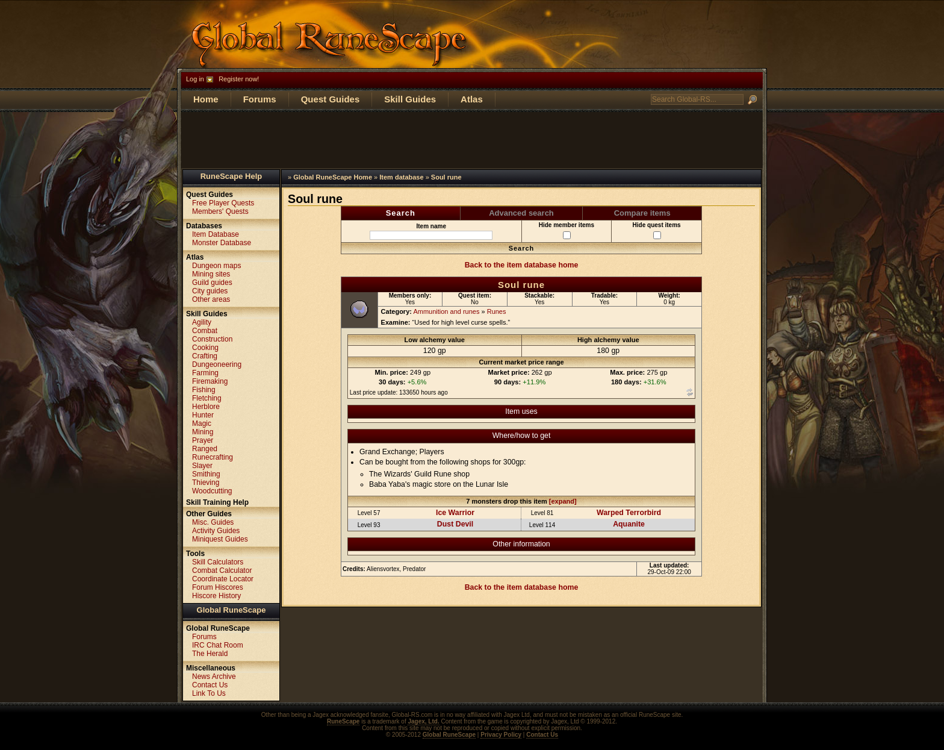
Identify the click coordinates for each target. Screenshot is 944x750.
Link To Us (209, 693)
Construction (212, 339)
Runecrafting (212, 457)
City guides (210, 291)
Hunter (203, 415)
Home (206, 99)
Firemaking (210, 381)
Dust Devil (455, 524)
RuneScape (343, 721)
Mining (202, 432)
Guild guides (212, 282)
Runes (496, 311)
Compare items (642, 212)
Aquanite (629, 524)
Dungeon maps (216, 265)
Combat (204, 331)
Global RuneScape (231, 609)
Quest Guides (330, 99)
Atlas (472, 99)
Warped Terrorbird (629, 512)
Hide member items (566, 230)
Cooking (205, 347)
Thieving (205, 482)
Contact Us (210, 685)
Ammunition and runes (446, 311)
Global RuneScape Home (332, 177)
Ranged (204, 449)
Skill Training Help (217, 502)
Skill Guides (410, 99)
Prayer (202, 440)
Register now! (239, 79)
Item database (401, 177)
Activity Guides (216, 531)
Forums (259, 99)
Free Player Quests (223, 203)
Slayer (202, 465)
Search (400, 212)
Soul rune (446, 177)
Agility (201, 322)
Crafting (204, 356)
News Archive (214, 676)
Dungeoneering (216, 364)
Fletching (207, 398)
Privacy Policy (500, 734)
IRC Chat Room (217, 645)
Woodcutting (212, 491)
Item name (431, 231)
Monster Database (221, 243)
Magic (201, 423)
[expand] (563, 501)
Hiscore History (216, 596)
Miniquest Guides (220, 539)
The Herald (210, 653)
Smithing (206, 474)
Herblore (206, 406)
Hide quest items (657, 230)
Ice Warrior (455, 512)
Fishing (204, 390)
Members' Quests (220, 211)
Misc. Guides (213, 522)
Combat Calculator (222, 570)
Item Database (215, 234)
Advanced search (521, 212)
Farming (205, 373)
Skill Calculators (217, 562)
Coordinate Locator (222, 579)
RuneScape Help (231, 176)
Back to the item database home (522, 265)
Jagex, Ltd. (423, 721)
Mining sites (211, 274)
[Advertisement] (472, 139)
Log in (195, 79)
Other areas (211, 299)
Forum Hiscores (217, 587)
